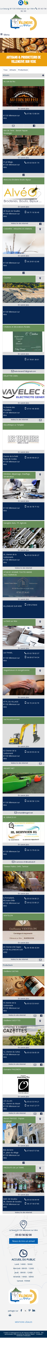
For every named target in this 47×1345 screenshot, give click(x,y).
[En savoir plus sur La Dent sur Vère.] (23, 648)
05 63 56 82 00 (23, 1235)
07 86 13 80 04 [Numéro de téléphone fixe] (33, 113)
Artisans (13, 70)
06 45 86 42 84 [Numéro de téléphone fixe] (33, 947)
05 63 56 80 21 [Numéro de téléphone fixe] (33, 898)
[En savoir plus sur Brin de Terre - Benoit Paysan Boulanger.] (23, 157)
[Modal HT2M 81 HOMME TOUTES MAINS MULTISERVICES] (23, 596)
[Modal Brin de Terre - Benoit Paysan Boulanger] (23, 155)
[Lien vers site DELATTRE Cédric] (23, 400)
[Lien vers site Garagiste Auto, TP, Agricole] (23, 547)
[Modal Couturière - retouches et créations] (23, 253)
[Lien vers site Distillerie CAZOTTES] (23, 1044)
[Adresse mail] (13, 126)
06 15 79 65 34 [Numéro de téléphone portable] (33, 850)
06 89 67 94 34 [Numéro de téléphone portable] (33, 657)
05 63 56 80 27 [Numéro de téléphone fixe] (33, 555)
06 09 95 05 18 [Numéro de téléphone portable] (33, 752)
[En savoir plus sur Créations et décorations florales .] (23, 354)
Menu (7, 34)
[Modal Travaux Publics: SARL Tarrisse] (23, 891)
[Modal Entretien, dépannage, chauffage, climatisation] (23, 498)
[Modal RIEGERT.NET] (23, 793)
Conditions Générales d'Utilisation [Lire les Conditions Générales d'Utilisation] (29, 1334)
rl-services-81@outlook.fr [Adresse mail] (24, 862)
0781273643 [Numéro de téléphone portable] (32, 605)
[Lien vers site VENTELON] (23, 940)
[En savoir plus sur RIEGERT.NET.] (23, 795)
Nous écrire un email (23, 1241)
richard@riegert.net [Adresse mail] (25, 813)
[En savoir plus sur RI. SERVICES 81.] (23, 844)
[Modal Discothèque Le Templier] (23, 449)
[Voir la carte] (40, 229)
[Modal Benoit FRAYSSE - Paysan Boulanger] (23, 1143)
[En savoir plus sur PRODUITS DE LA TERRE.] (23, 1194)
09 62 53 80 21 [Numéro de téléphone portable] (33, 902)
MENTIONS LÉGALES (23, 1322)
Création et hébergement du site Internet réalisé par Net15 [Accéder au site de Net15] (22, 1332)
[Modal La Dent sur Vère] (23, 645)
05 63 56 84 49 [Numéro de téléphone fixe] (33, 1199)
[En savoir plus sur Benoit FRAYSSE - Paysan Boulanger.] (23, 1145)
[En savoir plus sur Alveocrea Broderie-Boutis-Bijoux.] (23, 206)
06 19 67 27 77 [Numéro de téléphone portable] (33, 1105)
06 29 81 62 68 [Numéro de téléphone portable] (33, 261)
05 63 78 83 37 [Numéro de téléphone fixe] (33, 653)
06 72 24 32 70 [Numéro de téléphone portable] (33, 703)
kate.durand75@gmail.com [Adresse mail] (25, 371)
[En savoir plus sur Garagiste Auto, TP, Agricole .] (23, 550)
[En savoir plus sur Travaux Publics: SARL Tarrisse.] (23, 893)
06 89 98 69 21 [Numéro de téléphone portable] (33, 457)
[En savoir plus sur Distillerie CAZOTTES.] (23, 1047)
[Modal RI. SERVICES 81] (23, 842)
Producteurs (23, 70)
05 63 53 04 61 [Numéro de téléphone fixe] (33, 1003)
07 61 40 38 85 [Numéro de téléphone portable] (33, 408)
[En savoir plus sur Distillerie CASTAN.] (23, 998)
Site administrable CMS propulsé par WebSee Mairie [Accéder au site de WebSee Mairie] (24, 1333)
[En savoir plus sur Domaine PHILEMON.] (23, 1096)
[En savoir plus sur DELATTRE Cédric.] (23, 403)
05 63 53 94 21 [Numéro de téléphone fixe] (33, 1101)
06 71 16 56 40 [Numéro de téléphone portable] (33, 212)
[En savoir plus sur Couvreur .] (23, 305)
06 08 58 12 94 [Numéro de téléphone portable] (33, 801)
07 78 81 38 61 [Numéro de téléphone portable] (33, 359)
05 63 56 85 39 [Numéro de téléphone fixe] (33, 1052)
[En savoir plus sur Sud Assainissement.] (23, 746)
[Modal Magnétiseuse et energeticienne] (23, 694)
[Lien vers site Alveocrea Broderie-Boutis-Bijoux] (23, 204)
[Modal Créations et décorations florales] (23, 351)
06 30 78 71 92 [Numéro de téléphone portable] (33, 506)
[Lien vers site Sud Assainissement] (23, 743)
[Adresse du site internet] (19, 224)
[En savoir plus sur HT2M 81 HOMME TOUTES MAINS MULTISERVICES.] (23, 599)
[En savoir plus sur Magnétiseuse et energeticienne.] (23, 697)
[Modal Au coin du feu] (23, 106)
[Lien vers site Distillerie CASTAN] (23, 995)
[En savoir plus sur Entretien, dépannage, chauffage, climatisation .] (23, 501)
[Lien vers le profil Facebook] (34, 126)
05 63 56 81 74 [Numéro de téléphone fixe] (33, 163)
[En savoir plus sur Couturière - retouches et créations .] (23, 255)
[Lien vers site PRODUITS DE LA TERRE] (23, 1192)
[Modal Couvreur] (23, 302)
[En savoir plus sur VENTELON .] (23, 942)
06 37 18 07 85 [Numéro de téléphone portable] (33, 1203)
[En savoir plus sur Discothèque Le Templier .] (23, 452)
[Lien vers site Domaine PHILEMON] (23, 1094)
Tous (5, 70)
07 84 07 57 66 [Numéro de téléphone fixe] (33, 1150)
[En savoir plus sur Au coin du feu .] (23, 108)
